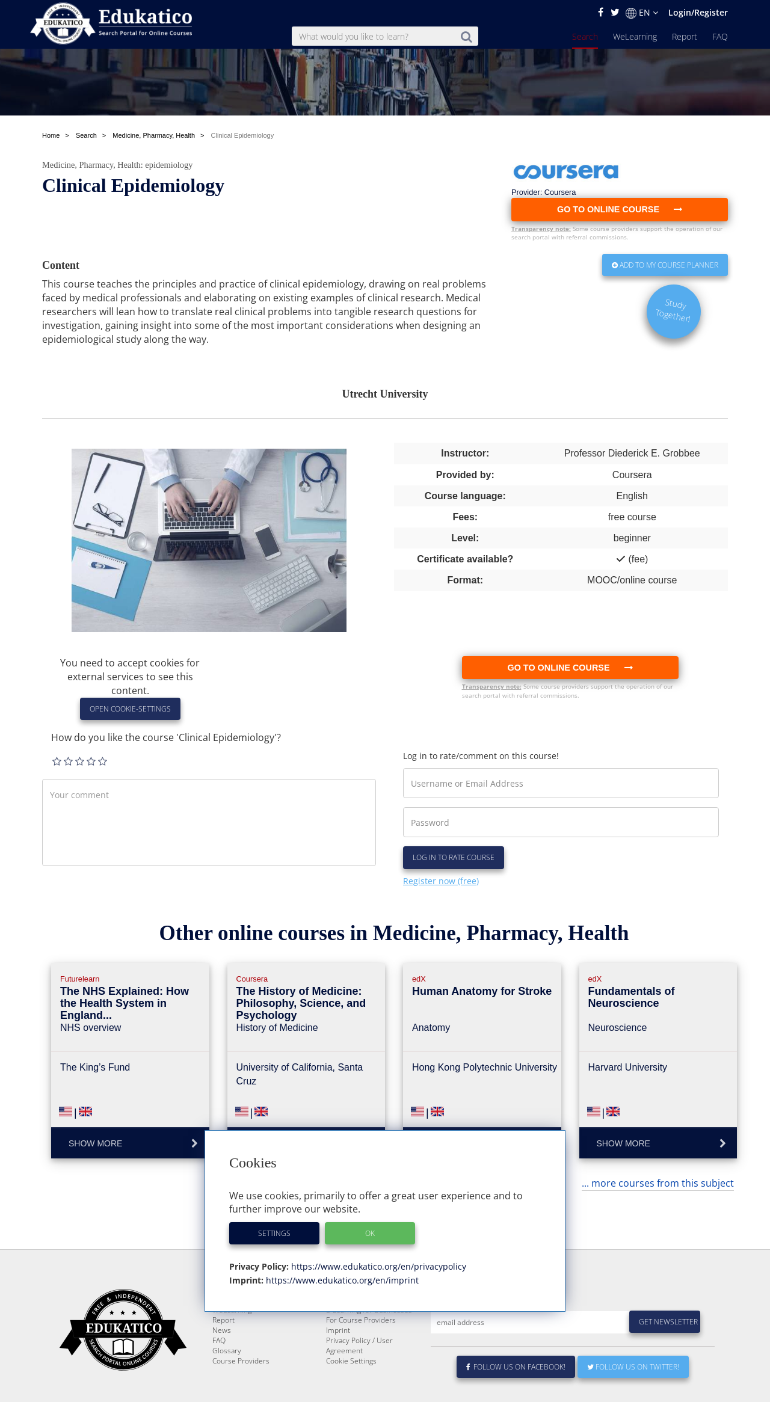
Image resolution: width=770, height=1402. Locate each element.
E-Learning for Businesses (369, 1352)
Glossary (226, 1393)
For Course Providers (361, 1362)
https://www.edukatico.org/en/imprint (341, 1280)
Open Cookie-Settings (130, 709)
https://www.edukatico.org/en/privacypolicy (377, 1266)
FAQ (720, 36)
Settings (274, 1233)
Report (684, 36)
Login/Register (698, 12)
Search (585, 36)
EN (642, 13)
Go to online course (569, 667)
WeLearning (635, 36)
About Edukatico (352, 1341)
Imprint (338, 1372)
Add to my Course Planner (665, 265)
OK (370, 1233)
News (221, 1372)
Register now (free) (441, 881)
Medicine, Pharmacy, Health (91, 165)
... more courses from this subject (658, 1183)
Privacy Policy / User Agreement (359, 1387)
